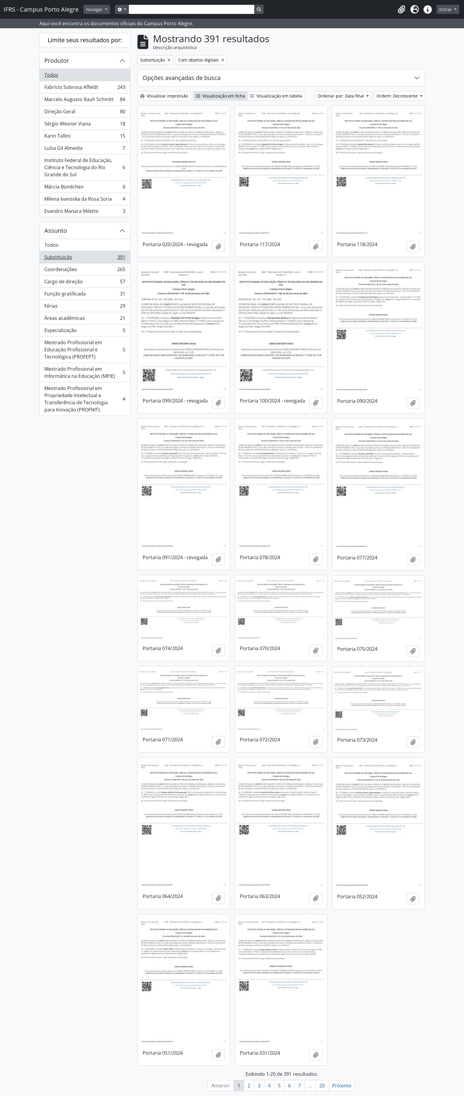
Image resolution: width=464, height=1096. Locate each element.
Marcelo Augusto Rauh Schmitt (84, 101)
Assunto (55, 231)
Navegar (95, 9)
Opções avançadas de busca (182, 78)
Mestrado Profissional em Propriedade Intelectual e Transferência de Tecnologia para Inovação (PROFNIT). (84, 399)
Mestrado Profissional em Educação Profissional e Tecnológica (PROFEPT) (84, 349)
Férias (84, 307)
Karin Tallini (84, 137)
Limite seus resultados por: (85, 40)
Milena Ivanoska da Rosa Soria (84, 200)
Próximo (341, 1085)
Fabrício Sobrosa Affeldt (84, 88)
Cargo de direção (84, 283)
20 (322, 1085)
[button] (401, 9)
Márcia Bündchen (84, 188)
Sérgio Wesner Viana (84, 125)
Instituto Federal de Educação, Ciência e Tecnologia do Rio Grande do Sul (84, 167)
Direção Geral (84, 113)
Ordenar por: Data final (341, 96)
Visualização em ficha (220, 96)
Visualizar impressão (164, 96)
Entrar (446, 9)
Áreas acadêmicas (84, 319)
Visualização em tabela (276, 96)
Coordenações (84, 271)
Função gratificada (84, 295)
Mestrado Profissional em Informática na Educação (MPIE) (84, 372)
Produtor (56, 60)
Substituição (84, 258)
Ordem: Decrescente (397, 96)
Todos (51, 75)
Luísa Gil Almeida (84, 149)
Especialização (84, 331)
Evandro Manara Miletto (84, 212)
